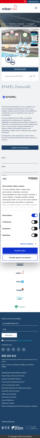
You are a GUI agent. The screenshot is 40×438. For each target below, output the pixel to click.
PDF (31, 76)
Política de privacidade (24, 340)
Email (3, 166)
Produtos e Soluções (16, 24)
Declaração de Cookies (9, 397)
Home (4, 24)
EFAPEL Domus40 (29, 26)
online (18, 385)
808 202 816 (33, 2)
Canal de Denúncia (8, 400)
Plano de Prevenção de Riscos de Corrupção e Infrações (19, 406)
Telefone (4, 175)
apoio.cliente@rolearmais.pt (15, 382)
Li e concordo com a (17, 340)
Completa (30, 24)
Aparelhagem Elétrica (12, 26)
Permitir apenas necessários (20, 257)
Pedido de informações (19, 148)
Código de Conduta (8, 403)
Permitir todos (20, 251)
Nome (4, 158)
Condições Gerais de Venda (10, 391)
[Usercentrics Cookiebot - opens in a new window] (28, 178)
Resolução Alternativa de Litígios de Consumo (16, 388)
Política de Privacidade (9, 394)
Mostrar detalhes (26, 244)
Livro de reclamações (9, 385)
